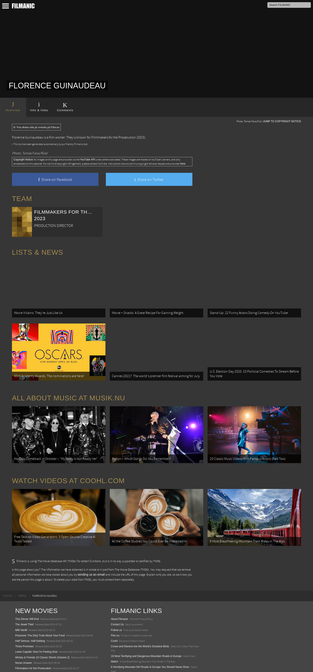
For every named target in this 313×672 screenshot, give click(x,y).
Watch (114, 639)
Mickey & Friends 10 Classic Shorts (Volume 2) (42, 635)
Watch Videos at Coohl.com (68, 464)
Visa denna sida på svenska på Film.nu (36, 127)
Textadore (116, 664)
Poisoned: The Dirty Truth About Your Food (40, 613)
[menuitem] (7, 574)
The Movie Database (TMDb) (132, 547)
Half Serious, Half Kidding (30, 619)
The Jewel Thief (24, 602)
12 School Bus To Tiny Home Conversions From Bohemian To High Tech (153, 654)
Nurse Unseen (23, 640)
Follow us (116, 607)
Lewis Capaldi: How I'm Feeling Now (36, 629)
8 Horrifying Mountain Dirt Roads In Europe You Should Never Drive (150, 644)
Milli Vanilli (21, 607)
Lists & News (37, 252)
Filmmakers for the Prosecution (114, 137)
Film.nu (115, 613)
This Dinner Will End (27, 597)
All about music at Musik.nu (68, 387)
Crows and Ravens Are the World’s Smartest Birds (140, 624)
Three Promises (24, 624)
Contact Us (117, 602)
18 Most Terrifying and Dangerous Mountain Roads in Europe (146, 634)
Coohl (114, 619)
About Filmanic (119, 597)
